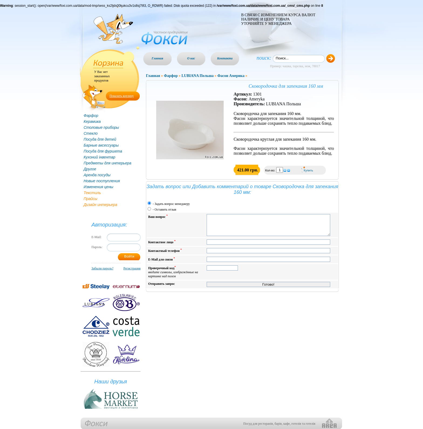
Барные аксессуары (101, 145)
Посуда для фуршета (103, 151)
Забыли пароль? (102, 268)
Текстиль (92, 193)
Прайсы (90, 199)
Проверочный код (173, 275)
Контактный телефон (165, 254)
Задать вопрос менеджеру (172, 204)
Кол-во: (270, 170)
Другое (90, 169)
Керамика (92, 121)
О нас (191, 58)
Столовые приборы (101, 127)
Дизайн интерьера (100, 204)
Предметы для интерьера (107, 163)
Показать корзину (122, 96)
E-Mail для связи (161, 263)
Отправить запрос (161, 288)
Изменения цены (98, 187)
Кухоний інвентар (99, 157)
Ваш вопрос (158, 216)
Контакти (225, 58)
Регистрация (132, 268)
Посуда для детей (100, 139)
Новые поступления (102, 181)
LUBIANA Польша (198, 76)
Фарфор (91, 115)
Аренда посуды (97, 175)
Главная (157, 58)
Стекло (91, 133)
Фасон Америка (230, 76)
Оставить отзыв (165, 209)
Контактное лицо (162, 246)
